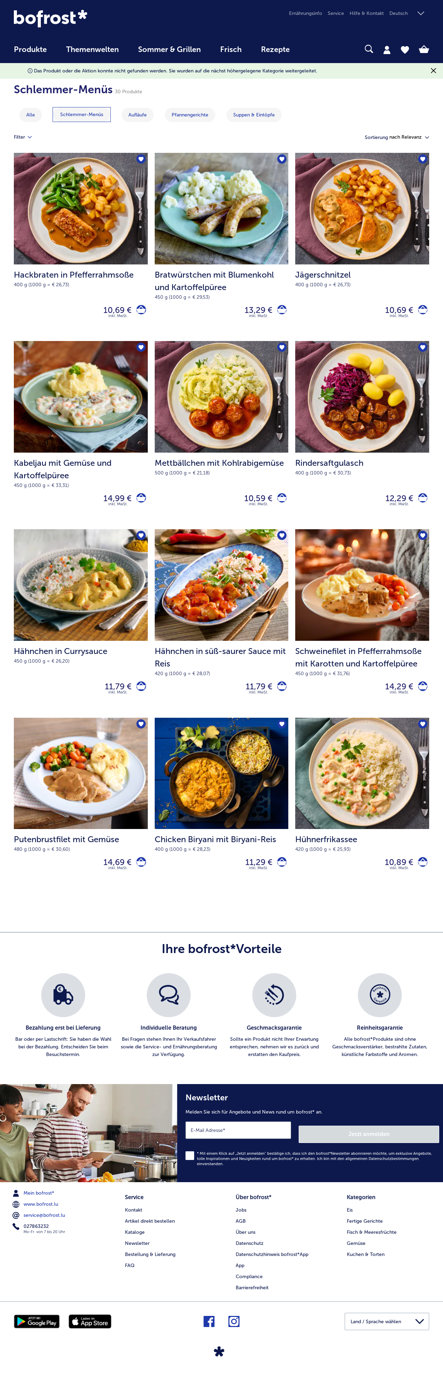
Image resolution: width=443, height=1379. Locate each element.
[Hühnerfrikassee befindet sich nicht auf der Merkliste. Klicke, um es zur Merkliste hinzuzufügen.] (421, 734)
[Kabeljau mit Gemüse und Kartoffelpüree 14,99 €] (81, 439)
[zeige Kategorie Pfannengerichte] (190, 115)
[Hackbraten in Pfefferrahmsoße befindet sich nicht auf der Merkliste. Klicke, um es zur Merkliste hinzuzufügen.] (140, 160)
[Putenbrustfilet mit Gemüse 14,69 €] (81, 816)
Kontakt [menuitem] (133, 1216)
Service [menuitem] (336, 13)
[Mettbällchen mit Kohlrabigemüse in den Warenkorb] (280, 503)
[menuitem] (30, 53)
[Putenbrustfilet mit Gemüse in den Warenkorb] (139, 873)
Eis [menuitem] (350, 1216)
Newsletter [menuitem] (137, 1250)
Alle (30, 115)
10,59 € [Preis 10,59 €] (254, 503)
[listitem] (63, 1028)
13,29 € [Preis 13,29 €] (254, 311)
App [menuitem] (240, 1272)
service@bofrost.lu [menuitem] (39, 1223)
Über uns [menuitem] (245, 1238)
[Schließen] (433, 71)
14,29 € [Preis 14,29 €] (395, 694)
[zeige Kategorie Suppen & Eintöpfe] (254, 115)
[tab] (387, 49)
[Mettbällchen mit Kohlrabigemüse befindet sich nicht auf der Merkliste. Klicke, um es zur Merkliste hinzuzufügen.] (280, 351)
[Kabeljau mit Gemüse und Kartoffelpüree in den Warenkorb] (139, 503)
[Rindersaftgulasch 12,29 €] (362, 439)
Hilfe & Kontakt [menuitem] (367, 13)
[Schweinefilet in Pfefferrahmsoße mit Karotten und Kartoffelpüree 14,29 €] (362, 631)
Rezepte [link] (275, 49)
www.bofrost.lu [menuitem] (36, 1212)
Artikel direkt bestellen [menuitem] (150, 1227)
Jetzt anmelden (409, 1142)
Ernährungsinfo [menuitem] (305, 13)
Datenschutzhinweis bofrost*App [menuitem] (272, 1261)
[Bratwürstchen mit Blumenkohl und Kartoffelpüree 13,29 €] (222, 248)
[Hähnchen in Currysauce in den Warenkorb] (139, 694)
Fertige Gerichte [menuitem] (365, 1227)
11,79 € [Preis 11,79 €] (114, 694)
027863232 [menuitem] (31, 1234)
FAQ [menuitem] (130, 1272)
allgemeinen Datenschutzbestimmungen (382, 1167)
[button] (409, 13)
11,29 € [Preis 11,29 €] (254, 873)
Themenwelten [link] (92, 49)
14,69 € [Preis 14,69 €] (114, 873)
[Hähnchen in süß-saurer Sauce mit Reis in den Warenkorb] (280, 694)
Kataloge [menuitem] (135, 1238)
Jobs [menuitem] (241, 1216)
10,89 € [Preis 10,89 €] (395, 873)
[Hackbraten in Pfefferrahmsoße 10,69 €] (81, 248)
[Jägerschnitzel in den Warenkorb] (420, 311)
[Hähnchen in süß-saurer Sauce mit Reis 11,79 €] (222, 631)
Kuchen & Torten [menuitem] (366, 1261)
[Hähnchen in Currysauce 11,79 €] (81, 631)
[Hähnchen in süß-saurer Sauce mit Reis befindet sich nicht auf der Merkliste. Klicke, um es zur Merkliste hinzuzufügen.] (280, 543)
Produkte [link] (30, 49)
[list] (221, 1028)
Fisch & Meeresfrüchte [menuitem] (372, 1238)
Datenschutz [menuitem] (249, 1250)
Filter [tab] (27, 137)
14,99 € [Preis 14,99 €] (114, 503)
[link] (76, 18)
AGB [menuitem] (241, 1227)
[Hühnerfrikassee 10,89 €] (362, 816)
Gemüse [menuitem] (356, 1250)
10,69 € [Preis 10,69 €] (114, 311)
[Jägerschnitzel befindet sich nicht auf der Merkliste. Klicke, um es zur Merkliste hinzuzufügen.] (421, 160)
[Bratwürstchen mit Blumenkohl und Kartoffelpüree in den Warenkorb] (280, 311)
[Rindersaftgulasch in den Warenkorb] (420, 503)
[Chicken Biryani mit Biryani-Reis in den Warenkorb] (280, 873)
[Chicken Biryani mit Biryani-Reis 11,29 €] (222, 816)
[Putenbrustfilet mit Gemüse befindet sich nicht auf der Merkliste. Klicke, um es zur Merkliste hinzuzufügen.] (140, 734)
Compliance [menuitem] (249, 1283)
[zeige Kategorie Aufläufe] (137, 115)
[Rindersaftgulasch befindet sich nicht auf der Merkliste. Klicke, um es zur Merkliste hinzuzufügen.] (421, 351)
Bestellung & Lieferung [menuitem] (150, 1261)
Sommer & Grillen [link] (169, 49)
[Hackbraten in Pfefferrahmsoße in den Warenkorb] (139, 311)
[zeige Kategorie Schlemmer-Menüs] (81, 114)
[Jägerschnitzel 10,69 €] (362, 248)
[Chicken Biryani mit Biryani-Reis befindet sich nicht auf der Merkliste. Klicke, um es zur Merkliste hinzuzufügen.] (280, 734)
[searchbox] (313, 49)
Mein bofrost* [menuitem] (34, 1201)
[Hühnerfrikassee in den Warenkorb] (420, 873)
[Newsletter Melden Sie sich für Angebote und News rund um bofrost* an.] (310, 1143)
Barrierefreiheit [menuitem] (252, 1294)
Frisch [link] (231, 49)
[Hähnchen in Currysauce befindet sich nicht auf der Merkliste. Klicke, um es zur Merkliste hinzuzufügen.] (140, 543)
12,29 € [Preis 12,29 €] (395, 503)
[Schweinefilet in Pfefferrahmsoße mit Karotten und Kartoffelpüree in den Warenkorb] (420, 694)
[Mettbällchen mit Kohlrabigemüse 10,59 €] (222, 439)
